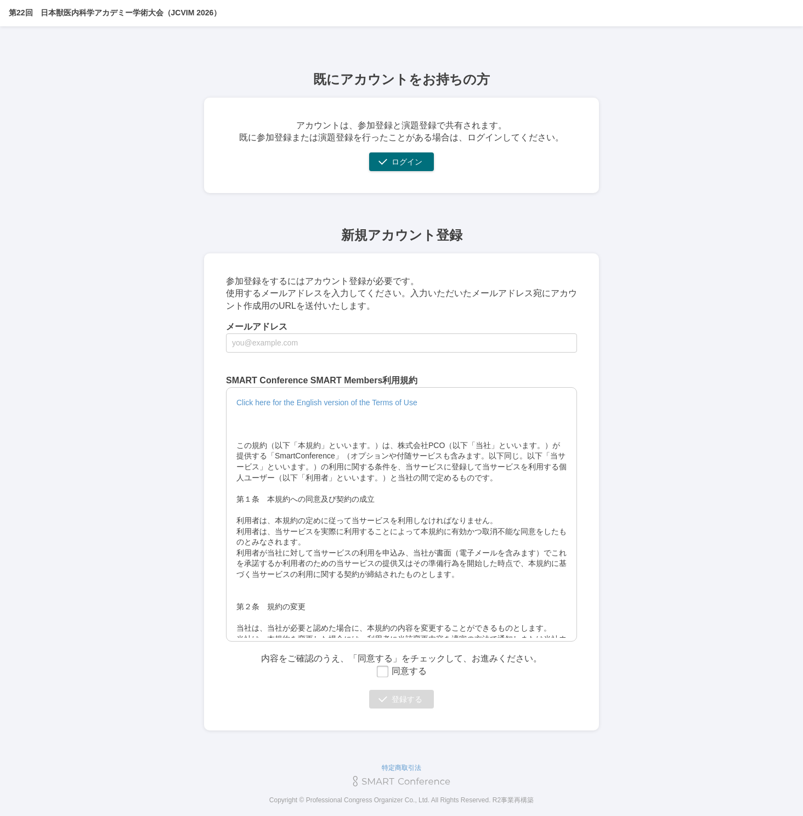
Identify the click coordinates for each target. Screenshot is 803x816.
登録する (407, 699)
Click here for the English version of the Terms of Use (326, 402)
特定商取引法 (401, 768)
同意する (401, 671)
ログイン (407, 161)
